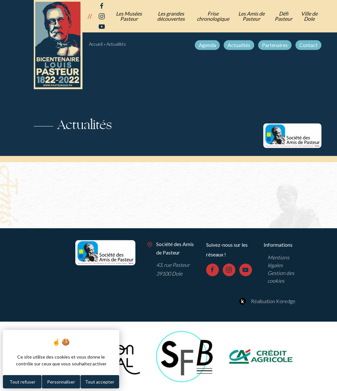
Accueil (96, 44)
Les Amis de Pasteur (251, 16)
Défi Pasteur (283, 16)
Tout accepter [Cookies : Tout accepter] (99, 382)
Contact (308, 45)
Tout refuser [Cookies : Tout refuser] (22, 382)
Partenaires (275, 45)
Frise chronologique (213, 16)
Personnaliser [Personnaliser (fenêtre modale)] (61, 382)
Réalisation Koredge (266, 301)
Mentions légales (278, 261)
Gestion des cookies (281, 277)
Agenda (207, 45)
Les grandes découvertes (171, 16)
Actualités (239, 45)
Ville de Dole (309, 16)
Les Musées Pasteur (129, 16)
